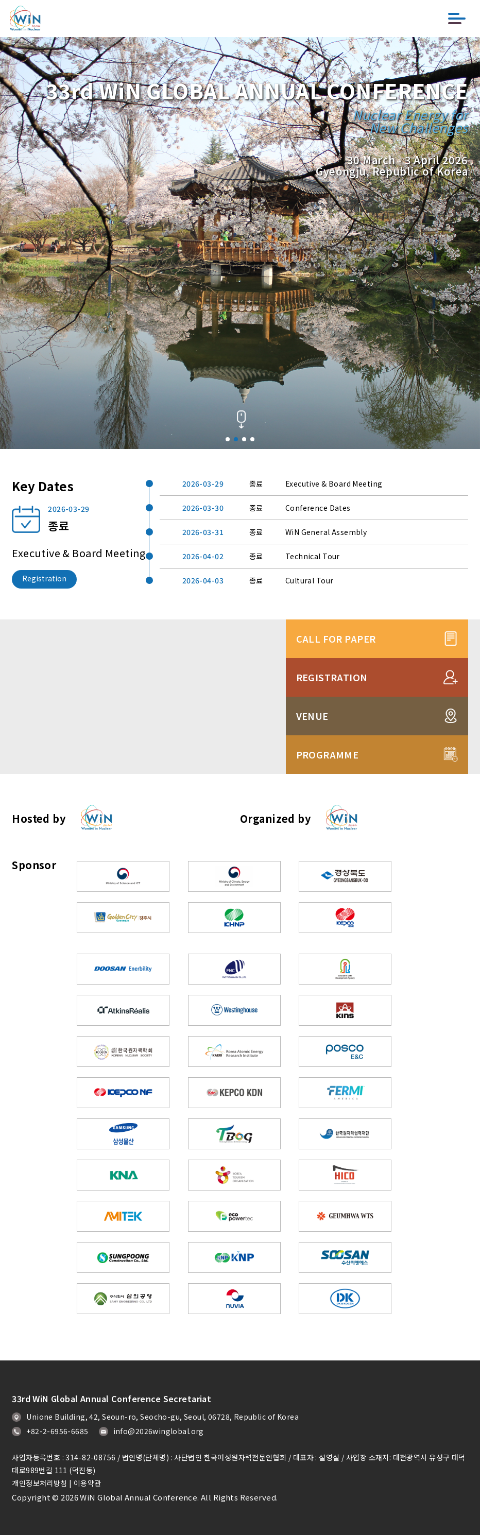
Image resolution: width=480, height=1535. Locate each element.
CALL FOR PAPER (377, 638)
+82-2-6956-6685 (50, 1431)
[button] (228, 439)
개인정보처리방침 (39, 1483)
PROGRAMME (377, 754)
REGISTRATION (377, 677)
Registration (44, 578)
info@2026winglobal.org (151, 1431)
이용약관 (87, 1483)
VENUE (377, 716)
